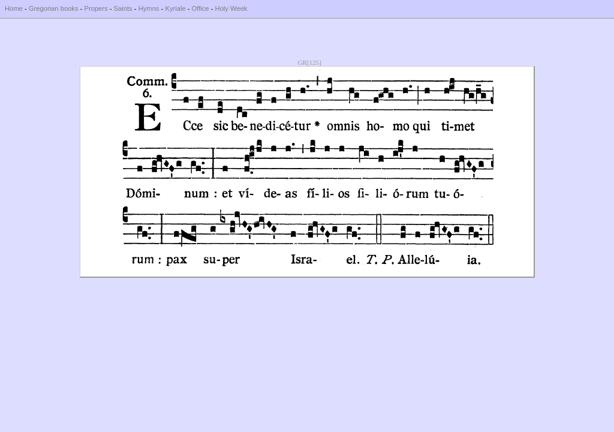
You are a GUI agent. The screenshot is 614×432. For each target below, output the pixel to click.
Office (200, 8)
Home (14, 8)
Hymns (149, 8)
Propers (95, 8)
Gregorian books (54, 8)
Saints (123, 8)
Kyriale (175, 8)
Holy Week (231, 8)
